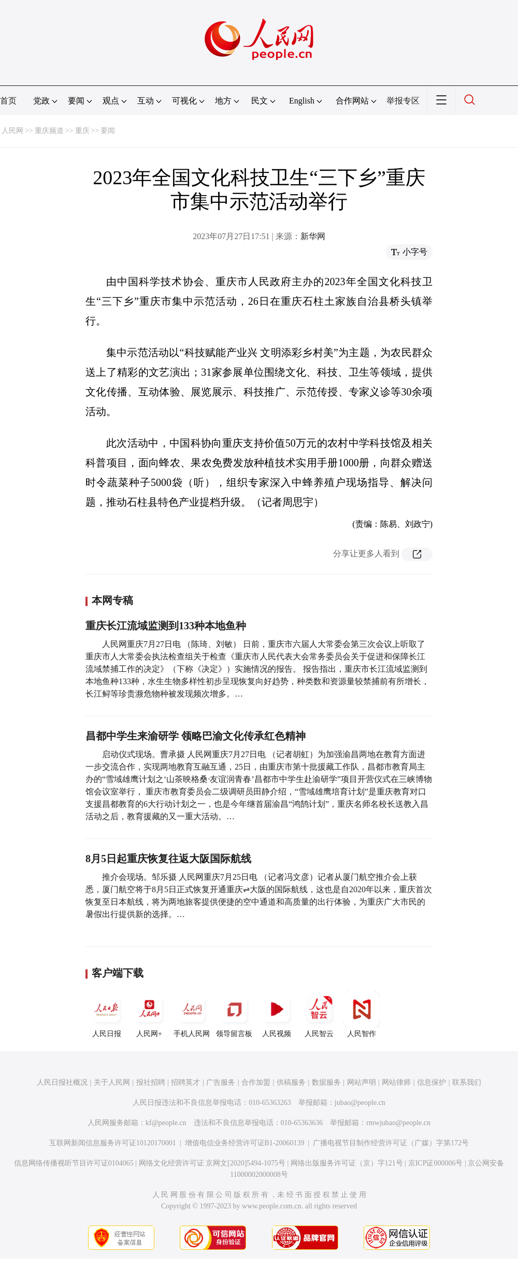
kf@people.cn (166, 1123)
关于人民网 (112, 1082)
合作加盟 (255, 1082)
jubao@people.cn (360, 1102)
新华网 (312, 236)
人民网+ (149, 1014)
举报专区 (403, 100)
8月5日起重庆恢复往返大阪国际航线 (168, 858)
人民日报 (107, 1014)
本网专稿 (112, 600)
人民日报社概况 (62, 1082)
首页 (8, 100)
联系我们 (466, 1082)
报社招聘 (150, 1082)
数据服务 (326, 1082)
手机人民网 (192, 1014)
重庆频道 (49, 131)
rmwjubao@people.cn (398, 1123)
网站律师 (396, 1082)
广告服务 (220, 1082)
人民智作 (361, 1014)
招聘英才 (185, 1082)
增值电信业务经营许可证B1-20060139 (245, 1143)
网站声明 (361, 1082)
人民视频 (276, 1014)
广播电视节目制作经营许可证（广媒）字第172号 (391, 1143)
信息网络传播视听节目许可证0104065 (74, 1163)
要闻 (107, 131)
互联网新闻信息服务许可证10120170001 (112, 1143)
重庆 (82, 131)
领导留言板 (234, 1014)
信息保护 (431, 1082)
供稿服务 (291, 1082)
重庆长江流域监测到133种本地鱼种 (165, 625)
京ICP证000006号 (435, 1163)
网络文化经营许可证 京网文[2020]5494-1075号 (212, 1163)
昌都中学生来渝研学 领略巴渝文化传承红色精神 (195, 736)
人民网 (12, 131)
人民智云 (319, 1014)
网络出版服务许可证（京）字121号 (347, 1163)
